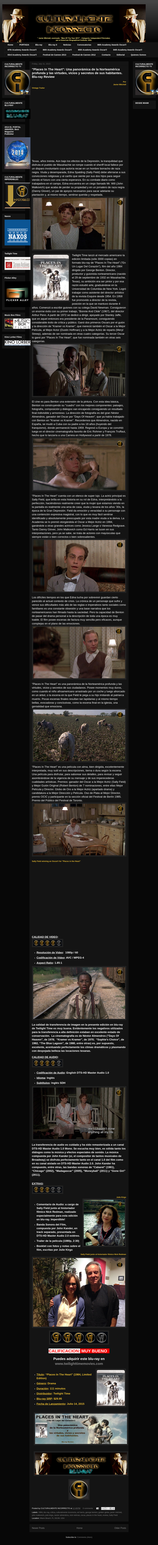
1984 (40, 1512)
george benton (91, 1512)
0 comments (88, 1508)
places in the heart (94, 1515)
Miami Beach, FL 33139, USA (52, 1518)
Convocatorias (84, 45)
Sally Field (113, 1515)
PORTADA (24, 45)
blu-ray (46, 1512)
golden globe (104, 1512)
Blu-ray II (52, 45)
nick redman (75, 1515)
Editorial (121, 55)
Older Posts (120, 1528)
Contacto (106, 55)
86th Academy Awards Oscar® (57, 50)
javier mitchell (116, 1512)
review (105, 1515)
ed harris (80, 1512)
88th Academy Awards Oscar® (111, 45)
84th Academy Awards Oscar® (127, 50)
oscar (83, 1515)
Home (10, 45)
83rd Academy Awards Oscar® (22, 55)
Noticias (67, 45)
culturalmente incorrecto (66, 1512)
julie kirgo (49, 1515)
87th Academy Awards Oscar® (22, 50)
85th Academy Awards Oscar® (92, 50)
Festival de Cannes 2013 (54, 55)
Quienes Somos (138, 55)
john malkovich (38, 1515)
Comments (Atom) (84, 1537)
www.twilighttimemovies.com (79, 1364)
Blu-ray (38, 45)
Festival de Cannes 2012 (84, 55)
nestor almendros (61, 1515)
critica (52, 1512)
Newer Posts (38, 1528)
